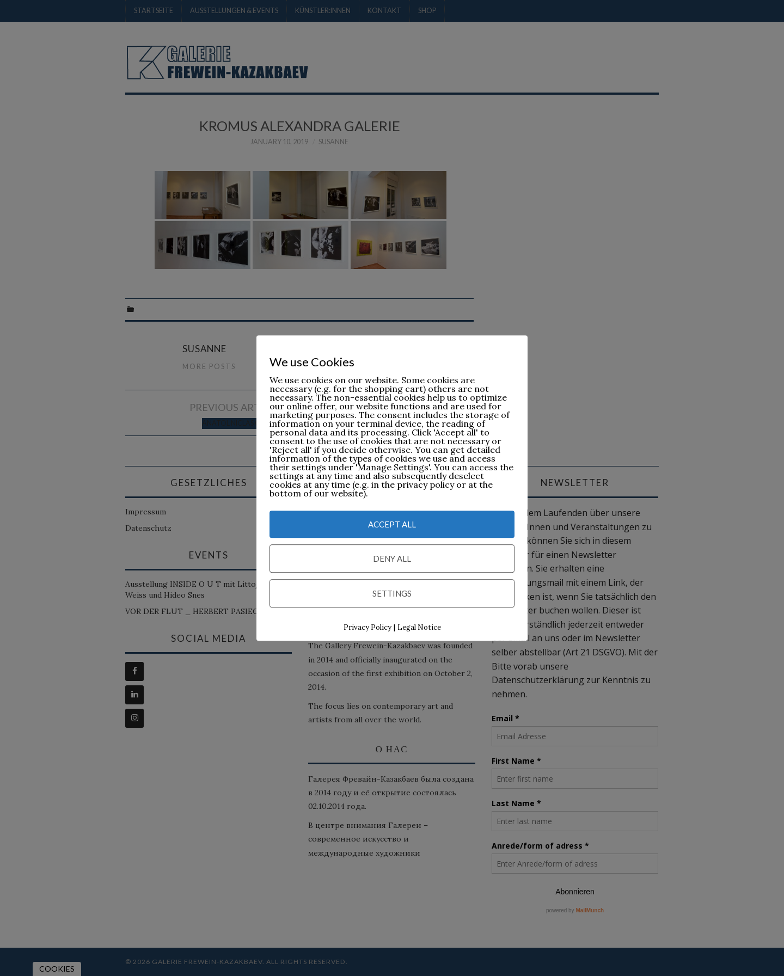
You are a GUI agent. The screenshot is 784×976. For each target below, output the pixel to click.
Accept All (392, 524)
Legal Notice (419, 627)
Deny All (392, 558)
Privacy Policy (367, 627)
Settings (392, 593)
